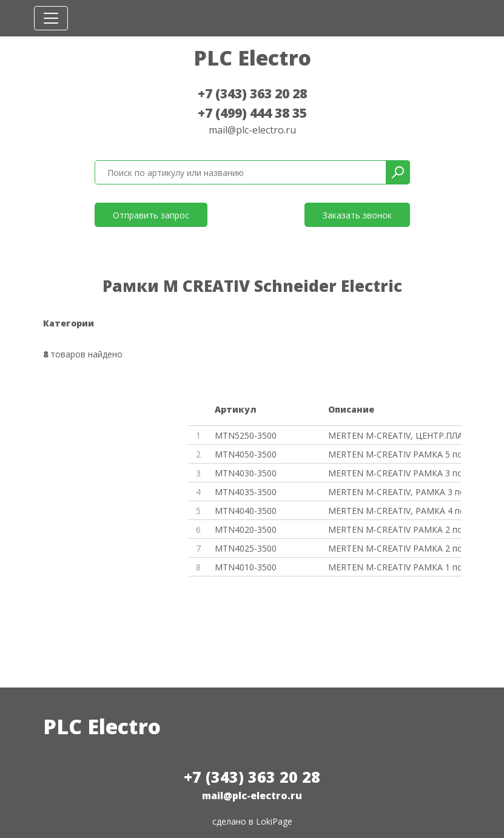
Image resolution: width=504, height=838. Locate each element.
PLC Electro (252, 58)
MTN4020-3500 (246, 529)
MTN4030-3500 (246, 473)
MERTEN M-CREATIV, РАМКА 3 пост (394, 492)
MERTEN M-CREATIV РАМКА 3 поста (394, 473)
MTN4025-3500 (246, 548)
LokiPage (274, 821)
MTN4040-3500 (246, 510)
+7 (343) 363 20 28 (252, 93)
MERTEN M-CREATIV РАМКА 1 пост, (394, 567)
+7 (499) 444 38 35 (252, 112)
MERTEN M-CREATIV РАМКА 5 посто (394, 454)
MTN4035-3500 (246, 492)
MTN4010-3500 (246, 567)
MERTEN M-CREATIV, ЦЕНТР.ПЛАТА (394, 435)
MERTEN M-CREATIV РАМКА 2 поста (394, 529)
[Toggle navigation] (51, 18)
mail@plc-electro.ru (252, 130)
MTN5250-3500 (246, 435)
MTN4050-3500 (246, 454)
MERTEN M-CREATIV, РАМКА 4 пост (394, 510)
